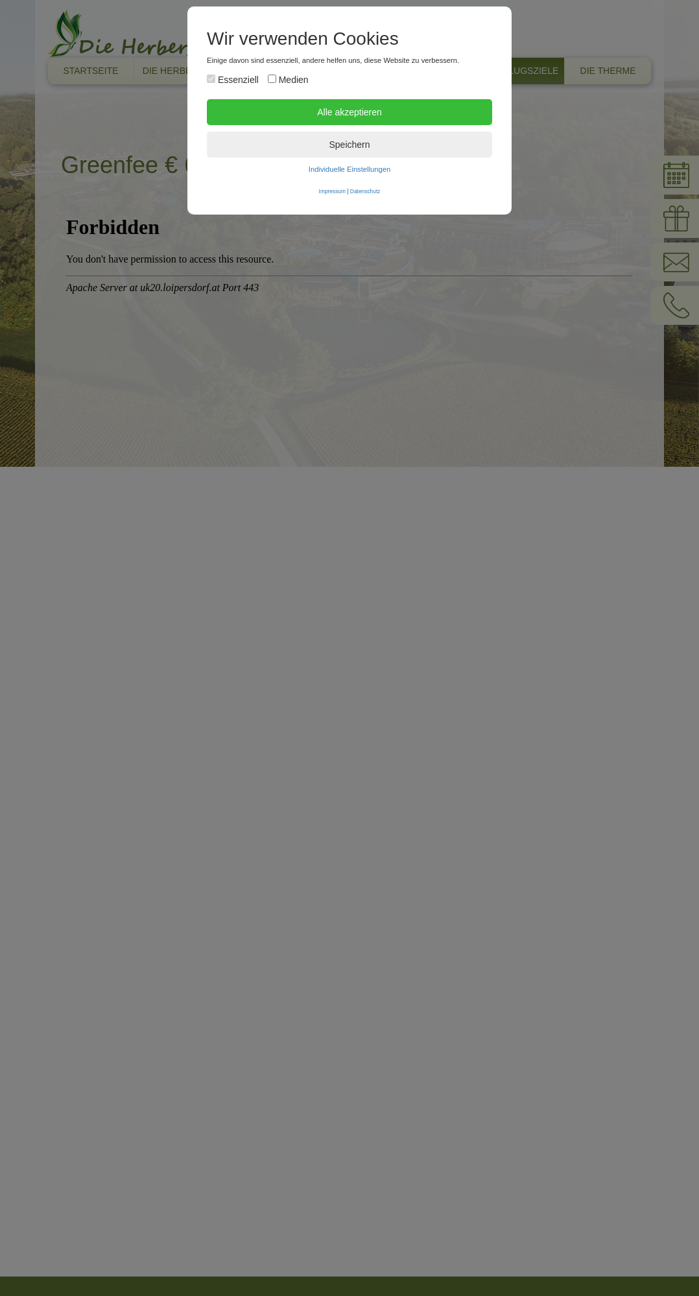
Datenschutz (365, 191)
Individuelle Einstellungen (349, 169)
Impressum (332, 191)
